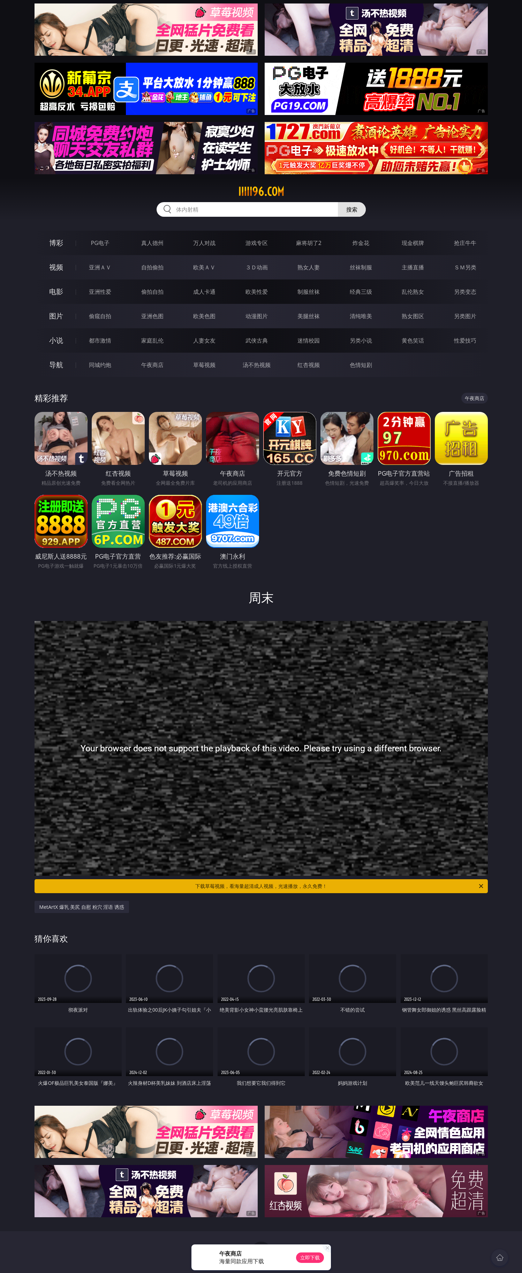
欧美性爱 (256, 292)
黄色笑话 (413, 340)
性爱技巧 (465, 340)
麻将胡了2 (308, 243)
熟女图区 (413, 316)
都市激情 (100, 340)
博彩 (56, 242)
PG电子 (100, 243)
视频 (56, 267)
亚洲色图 (152, 316)
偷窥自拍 (100, 316)
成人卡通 (204, 292)
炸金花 (361, 243)
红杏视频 (308, 365)
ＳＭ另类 (465, 267)
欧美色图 (204, 316)
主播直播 (413, 267)
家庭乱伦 (152, 340)
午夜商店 (152, 365)
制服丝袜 (308, 292)
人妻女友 (204, 340)
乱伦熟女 (413, 292)
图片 (56, 316)
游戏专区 (256, 243)
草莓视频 (204, 365)
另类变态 (465, 292)
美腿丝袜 (308, 316)
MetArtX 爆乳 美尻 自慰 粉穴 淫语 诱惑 (81, 907)
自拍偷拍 (152, 267)
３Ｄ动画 (256, 267)
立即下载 (310, 1257)
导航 (56, 364)
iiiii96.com (261, 192)
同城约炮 (100, 365)
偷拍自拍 (152, 292)
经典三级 (361, 292)
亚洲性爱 (100, 292)
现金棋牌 (413, 243)
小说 (56, 340)
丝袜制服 (361, 267)
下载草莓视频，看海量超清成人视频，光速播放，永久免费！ (339, 886)
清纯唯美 (361, 316)
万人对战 (204, 243)
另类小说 (361, 340)
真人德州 (152, 243)
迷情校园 (308, 340)
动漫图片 (256, 316)
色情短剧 (361, 365)
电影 (56, 291)
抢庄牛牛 (465, 243)
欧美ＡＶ (204, 267)
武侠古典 (256, 340)
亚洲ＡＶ (100, 267)
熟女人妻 (308, 267)
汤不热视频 (257, 365)
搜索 (351, 209)
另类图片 (465, 316)
